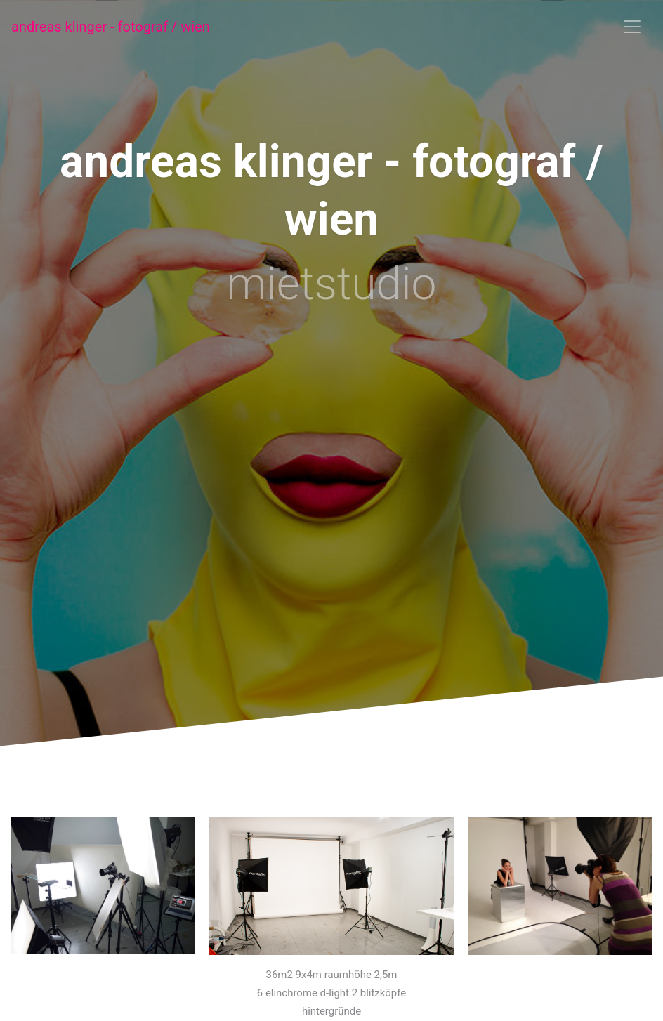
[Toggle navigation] (632, 27)
